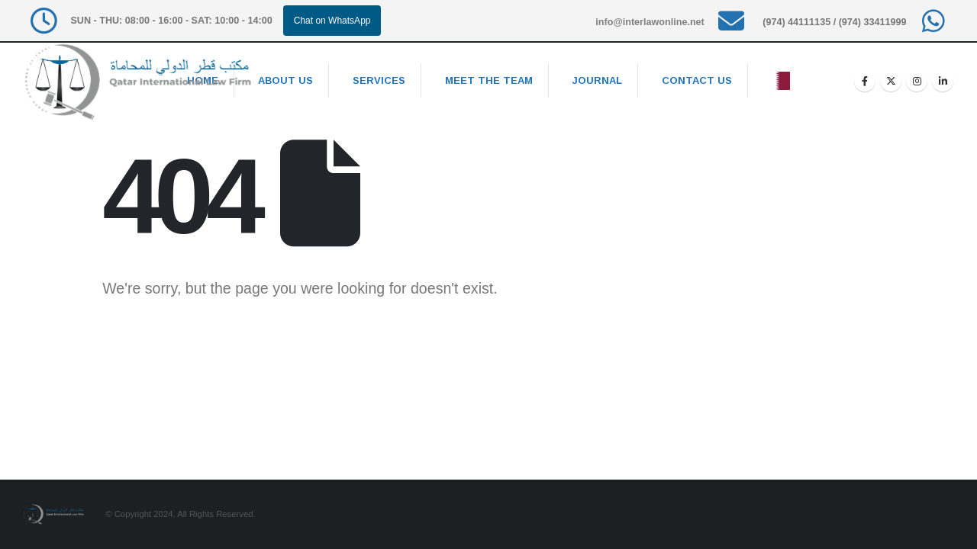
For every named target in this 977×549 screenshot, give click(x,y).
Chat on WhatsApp (332, 20)
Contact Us (697, 80)
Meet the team (489, 80)
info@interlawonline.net (649, 22)
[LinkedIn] (942, 81)
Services (379, 80)
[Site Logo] (137, 82)
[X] (890, 81)
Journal (597, 80)
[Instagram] (916, 81)
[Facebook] (864, 81)
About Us (285, 80)
